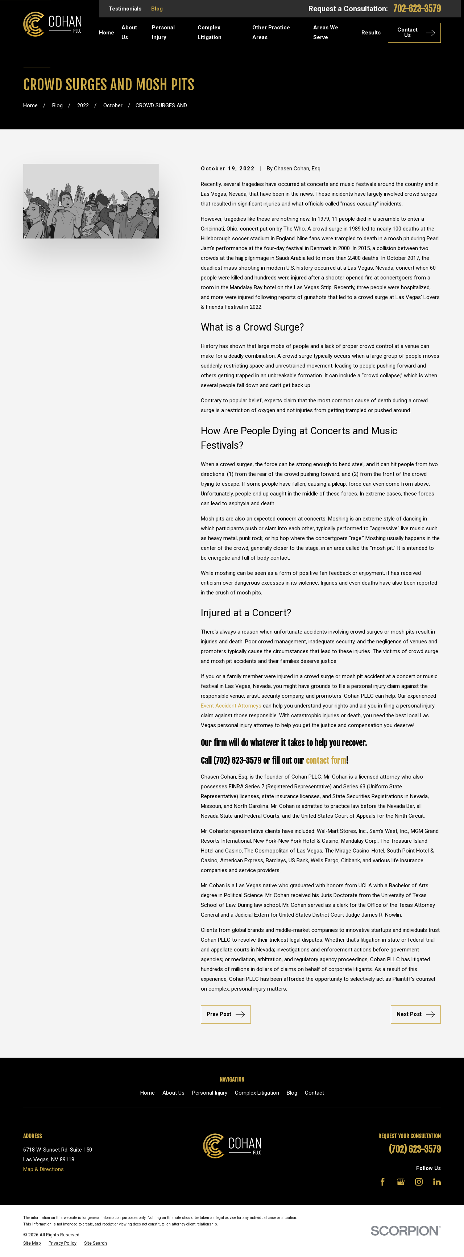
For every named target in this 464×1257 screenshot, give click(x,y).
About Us (173, 1093)
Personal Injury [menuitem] (163, 32)
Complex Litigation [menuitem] (209, 32)
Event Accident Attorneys (231, 705)
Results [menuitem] (371, 32)
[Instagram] (419, 1182)
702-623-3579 (417, 8)
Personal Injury (209, 1093)
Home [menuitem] (106, 32)
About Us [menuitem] (129, 32)
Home (147, 1093)
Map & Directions (43, 1169)
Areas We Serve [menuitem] (325, 32)
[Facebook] (382, 1182)
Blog (157, 8)
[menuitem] (32, 1243)
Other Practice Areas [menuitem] (271, 32)
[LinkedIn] (437, 1182)
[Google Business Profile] (401, 1182)
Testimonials (125, 8)
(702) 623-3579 (415, 1149)
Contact (314, 1093)
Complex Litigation (257, 1093)
